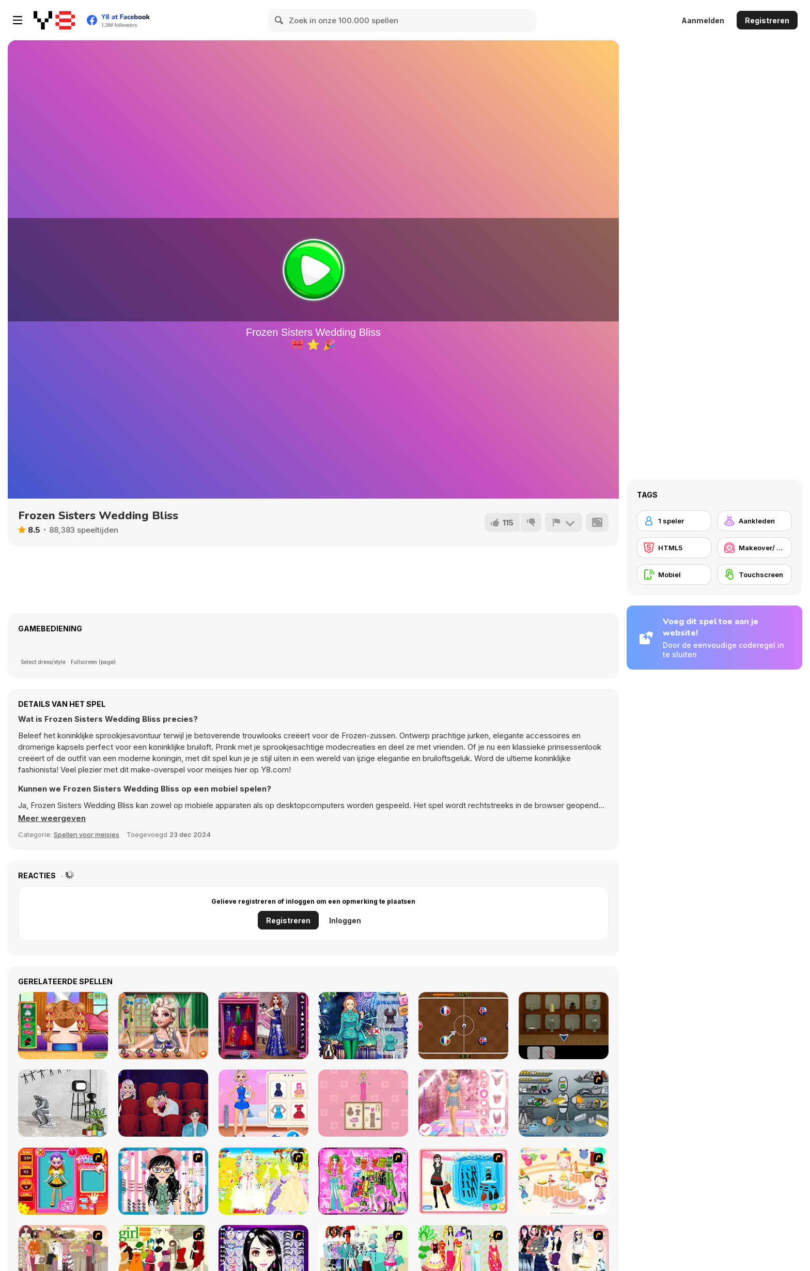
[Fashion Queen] (463, 1181)
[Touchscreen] (755, 574)
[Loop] (63, 1103)
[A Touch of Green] (363, 1181)
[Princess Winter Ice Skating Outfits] (263, 1103)
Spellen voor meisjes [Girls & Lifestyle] (86, 834)
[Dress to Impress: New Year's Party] (463, 1103)
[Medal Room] (564, 1025)
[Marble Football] (463, 1025)
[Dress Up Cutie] (163, 1181)
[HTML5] (674, 547)
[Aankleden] (755, 520)
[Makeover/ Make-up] (755, 547)
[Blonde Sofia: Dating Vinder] (163, 1103)
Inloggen (345, 920)
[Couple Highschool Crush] (163, 1025)
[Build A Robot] (564, 1103)
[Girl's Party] (564, 1181)
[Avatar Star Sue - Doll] (63, 1181)
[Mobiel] (674, 574)
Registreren (767, 20)
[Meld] (563, 522)
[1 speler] (674, 520)
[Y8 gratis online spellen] (54, 20)
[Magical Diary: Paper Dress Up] (363, 1103)
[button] (52, 818)
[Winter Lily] (363, 1025)
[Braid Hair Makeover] (63, 1025)
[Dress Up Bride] (263, 1181)
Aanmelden (702, 20)
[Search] (279, 20)
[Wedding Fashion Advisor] (263, 1025)
